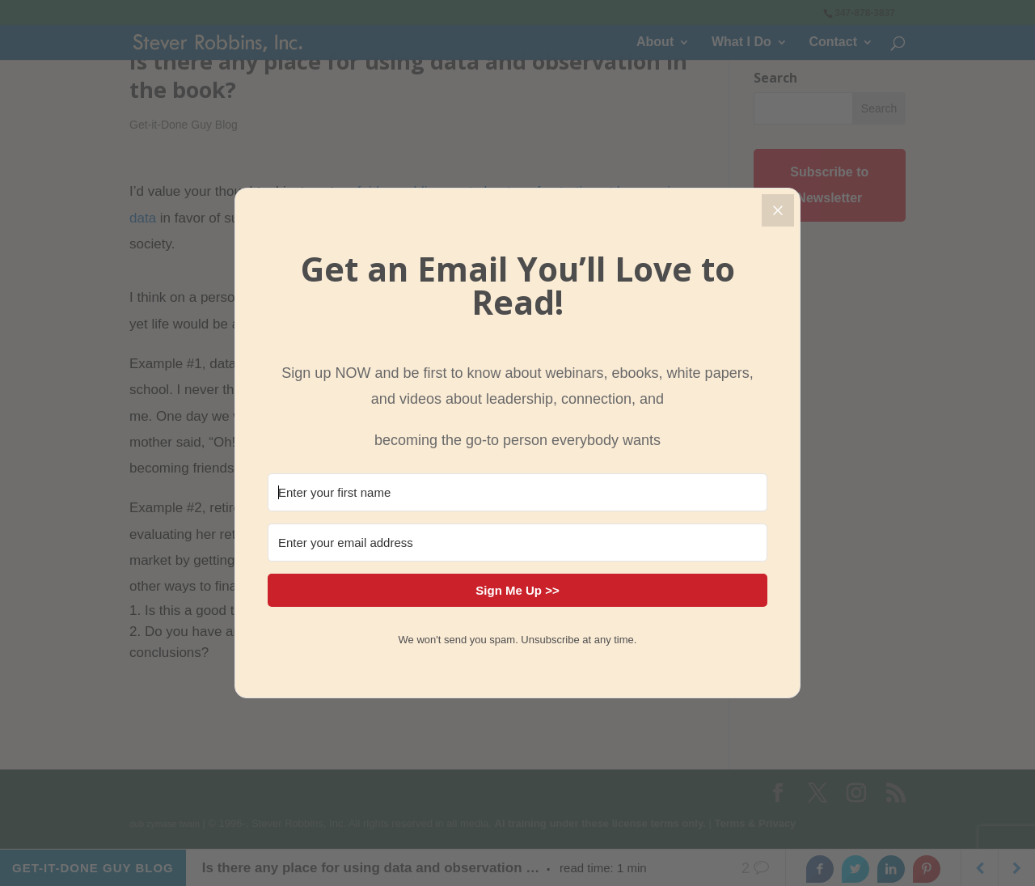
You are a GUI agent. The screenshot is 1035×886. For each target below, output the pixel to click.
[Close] (778, 210)
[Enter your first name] (517, 492)
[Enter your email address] (517, 543)
